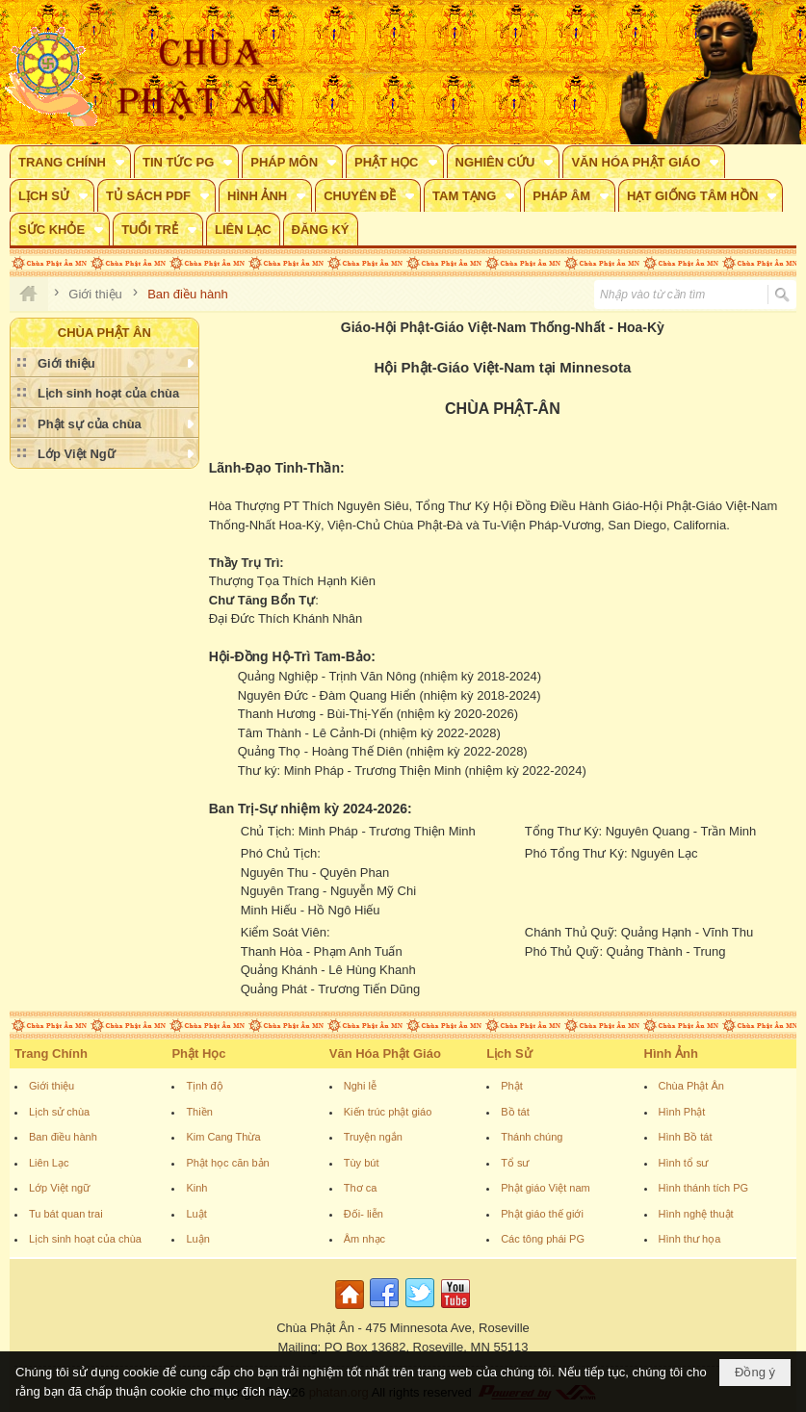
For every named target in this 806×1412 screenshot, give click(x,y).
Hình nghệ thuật (696, 1213)
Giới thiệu (51, 1085)
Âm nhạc (364, 1239)
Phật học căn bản (227, 1162)
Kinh (196, 1188)
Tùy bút (361, 1162)
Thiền (199, 1111)
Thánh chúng (531, 1136)
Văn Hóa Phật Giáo (385, 1053)
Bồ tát (515, 1111)
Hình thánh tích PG (704, 1188)
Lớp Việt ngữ (59, 1188)
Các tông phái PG (543, 1239)
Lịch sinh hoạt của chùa (85, 1239)
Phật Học (198, 1053)
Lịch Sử (509, 1053)
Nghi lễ (360, 1085)
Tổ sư (515, 1162)
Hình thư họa (690, 1239)
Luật (196, 1213)
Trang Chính (51, 1053)
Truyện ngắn (373, 1136)
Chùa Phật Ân (691, 1085)
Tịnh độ (204, 1085)
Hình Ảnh (671, 1053)
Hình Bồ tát (686, 1136)
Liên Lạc (48, 1162)
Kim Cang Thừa (223, 1136)
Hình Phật (682, 1111)
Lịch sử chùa (59, 1111)
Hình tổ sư (684, 1162)
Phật (512, 1085)
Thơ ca (360, 1188)
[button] (70, 161)
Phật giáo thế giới (542, 1213)
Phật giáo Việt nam (545, 1188)
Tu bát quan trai (66, 1213)
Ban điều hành (63, 1136)
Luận (197, 1239)
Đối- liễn (363, 1213)
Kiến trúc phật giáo (388, 1111)
